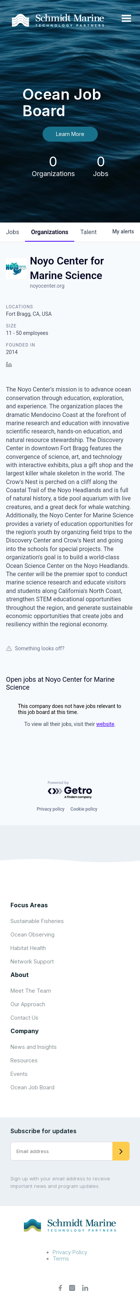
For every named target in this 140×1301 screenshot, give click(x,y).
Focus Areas (29, 905)
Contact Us (24, 1017)
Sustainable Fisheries (37, 921)
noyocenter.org (47, 286)
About (19, 974)
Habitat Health (28, 948)
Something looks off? (35, 648)
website (105, 724)
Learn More (70, 134)
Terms (61, 1258)
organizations (49, 232)
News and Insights (33, 1047)
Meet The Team (30, 990)
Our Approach (27, 1004)
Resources (24, 1060)
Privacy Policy (70, 1252)
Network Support (32, 961)
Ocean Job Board (32, 1087)
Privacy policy (50, 809)
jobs (12, 232)
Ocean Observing (32, 934)
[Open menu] (126, 18)
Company (24, 1031)
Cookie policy (84, 809)
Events (19, 1074)
